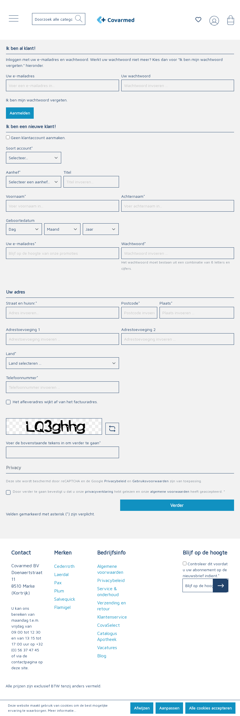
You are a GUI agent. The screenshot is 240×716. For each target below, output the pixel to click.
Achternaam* (133, 196)
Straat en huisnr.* (21, 303)
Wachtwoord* (133, 243)
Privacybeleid (115, 481)
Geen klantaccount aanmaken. (38, 137)
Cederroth (64, 566)
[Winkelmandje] (227, 19)
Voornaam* (16, 196)
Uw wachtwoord (135, 75)
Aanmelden (20, 113)
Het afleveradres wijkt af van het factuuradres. (55, 401)
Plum (59, 590)
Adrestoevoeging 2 (138, 329)
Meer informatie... (62, 710)
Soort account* (19, 148)
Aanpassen (169, 708)
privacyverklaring (99, 491)
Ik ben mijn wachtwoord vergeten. (36, 99)
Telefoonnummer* (22, 377)
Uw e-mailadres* (21, 243)
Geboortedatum (20, 220)
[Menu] (15, 20)
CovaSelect (108, 625)
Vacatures (107, 647)
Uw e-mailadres (20, 75)
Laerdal (61, 574)
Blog (101, 655)
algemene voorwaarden (169, 491)
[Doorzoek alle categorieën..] (60, 19)
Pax (58, 582)
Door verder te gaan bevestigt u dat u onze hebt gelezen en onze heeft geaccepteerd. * (119, 491)
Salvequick (64, 599)
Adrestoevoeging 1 (23, 329)
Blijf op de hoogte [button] (205, 552)
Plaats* (166, 303)
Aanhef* (13, 172)
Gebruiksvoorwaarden (150, 481)
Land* (11, 353)
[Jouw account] (213, 20)
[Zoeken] (78, 19)
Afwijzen (142, 708)
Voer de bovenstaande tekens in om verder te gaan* (53, 442)
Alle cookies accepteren (210, 708)
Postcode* (130, 303)
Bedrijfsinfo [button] (111, 552)
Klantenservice (112, 616)
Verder (177, 505)
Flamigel (62, 607)
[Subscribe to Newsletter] (220, 585)
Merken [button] (63, 552)
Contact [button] (21, 552)
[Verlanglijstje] (198, 19)
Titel (67, 172)
